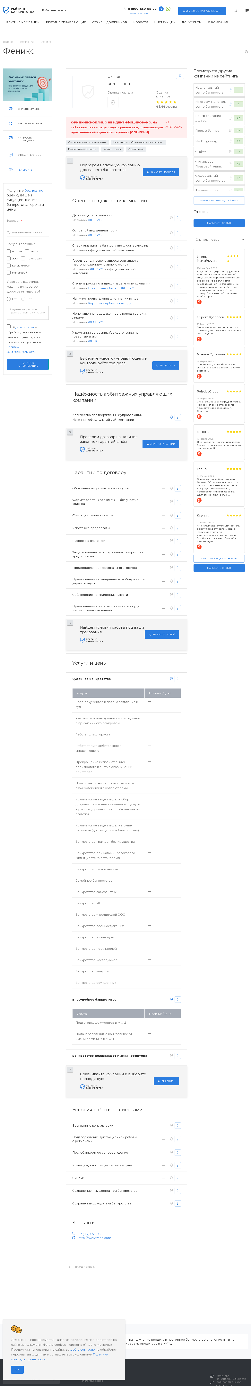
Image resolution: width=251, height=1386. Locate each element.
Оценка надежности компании (87, 142)
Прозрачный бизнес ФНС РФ (111, 288)
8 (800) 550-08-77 (142, 9)
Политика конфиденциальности (231, 1377)
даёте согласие (82, 1349)
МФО (34, 251)
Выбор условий (162, 634)
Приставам (34, 258)
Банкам (17, 251)
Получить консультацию (28, 364)
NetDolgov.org (206, 141)
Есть (15, 299)
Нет (29, 299)
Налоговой (19, 272)
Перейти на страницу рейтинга (219, 200)
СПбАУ (200, 152)
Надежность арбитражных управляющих (138, 142)
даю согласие (24, 327)
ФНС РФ (95, 220)
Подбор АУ (165, 365)
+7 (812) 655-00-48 (90, 1234)
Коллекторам (21, 265)
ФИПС (93, 341)
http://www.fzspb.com (94, 1238)
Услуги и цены (112, 149)
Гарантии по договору (82, 149)
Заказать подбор (161, 172)
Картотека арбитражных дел (110, 303)
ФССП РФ (96, 322)
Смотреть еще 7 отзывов (219, 558)
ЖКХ (15, 258)
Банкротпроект (207, 190)
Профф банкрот (208, 130)
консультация (202, 10)
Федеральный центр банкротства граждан (210, 180)
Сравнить (166, 1081)
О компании (135, 149)
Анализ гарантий (161, 444)
